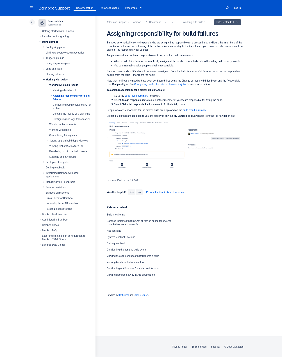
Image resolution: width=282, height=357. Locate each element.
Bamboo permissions (57, 192)
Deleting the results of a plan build (71, 113)
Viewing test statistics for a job (66, 146)
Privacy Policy (179, 346)
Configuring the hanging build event (126, 249)
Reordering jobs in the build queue (68, 151)
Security (215, 346)
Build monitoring (116, 214)
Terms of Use (199, 346)
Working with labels (60, 129)
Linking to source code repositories (65, 52)
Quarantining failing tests (63, 135)
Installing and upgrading (55, 36)
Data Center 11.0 (228, 22)
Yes (131, 192)
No (139, 192)
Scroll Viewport (141, 295)
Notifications (114, 230)
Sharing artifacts (55, 74)
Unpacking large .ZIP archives (62, 203)
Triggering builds (55, 58)
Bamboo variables (56, 187)
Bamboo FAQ (49, 230)
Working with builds (57, 79)
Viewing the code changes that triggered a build (133, 255)
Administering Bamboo (54, 219)
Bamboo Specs (50, 225)
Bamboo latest (55, 21)
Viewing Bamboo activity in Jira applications (131, 274)
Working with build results (63, 85)
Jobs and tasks (54, 68)
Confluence (123, 295)
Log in (237, 7)
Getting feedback (55, 167)
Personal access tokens (59, 208)
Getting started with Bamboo (58, 31)
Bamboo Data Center (53, 244)
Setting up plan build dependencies (68, 140)
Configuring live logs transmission (71, 119)
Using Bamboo (50, 41)
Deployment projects (57, 162)
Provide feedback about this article (165, 192)
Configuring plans (55, 47)
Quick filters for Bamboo (59, 198)
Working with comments (62, 124)
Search (227, 8)
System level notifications (121, 237)
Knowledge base (110, 7)
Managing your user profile (60, 181)
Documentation (84, 7)
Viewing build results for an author (126, 262)
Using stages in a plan (58, 63)
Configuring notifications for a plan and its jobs (160, 84)
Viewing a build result (64, 90)
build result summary (136, 95)
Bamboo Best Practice (54, 214)
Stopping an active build (62, 156)
